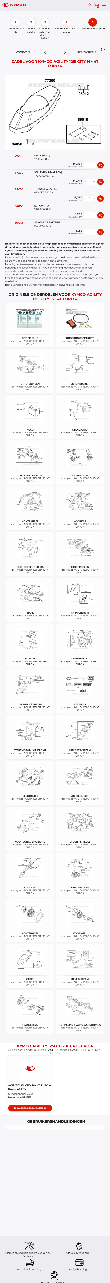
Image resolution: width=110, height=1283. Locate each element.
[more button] (94, 165)
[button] (103, 49)
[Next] (63, 52)
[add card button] (100, 165)
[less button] (86, 165)
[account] (90, 5)
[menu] (104, 5)
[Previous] (47, 52)
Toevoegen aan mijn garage (30, 1108)
